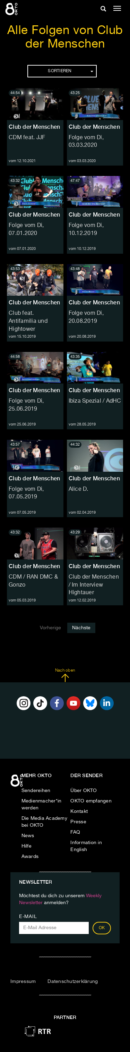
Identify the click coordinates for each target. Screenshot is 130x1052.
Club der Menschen (34, 127)
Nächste (81, 627)
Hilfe (26, 846)
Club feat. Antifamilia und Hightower (28, 321)
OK (102, 928)
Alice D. (78, 489)
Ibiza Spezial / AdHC (95, 401)
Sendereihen (36, 790)
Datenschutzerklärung (72, 981)
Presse (78, 821)
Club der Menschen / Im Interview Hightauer (94, 585)
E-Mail (28, 916)
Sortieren (70, 71)
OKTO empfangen (91, 801)
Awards (30, 856)
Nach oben (65, 675)
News (27, 835)
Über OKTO (83, 790)
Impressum (23, 981)
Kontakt (79, 811)
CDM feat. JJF (27, 138)
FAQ (75, 832)
